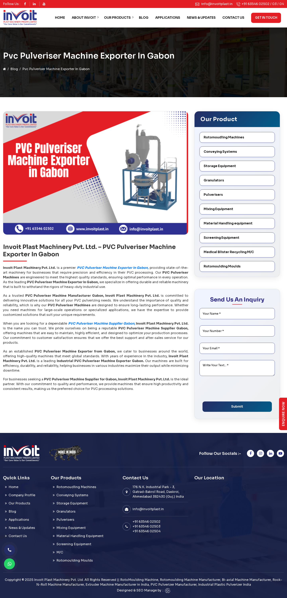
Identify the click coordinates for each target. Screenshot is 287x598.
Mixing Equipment (218, 209)
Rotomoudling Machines (224, 137)
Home (60, 18)
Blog (143, 18)
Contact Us (233, 18)
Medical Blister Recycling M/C (229, 252)
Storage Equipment (220, 166)
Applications (167, 18)
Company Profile (22, 495)
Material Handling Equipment (79, 536)
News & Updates (201, 18)
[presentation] (232, 390)
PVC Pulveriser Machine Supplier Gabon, (101, 323)
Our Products (117, 18)
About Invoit (84, 18)
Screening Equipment (221, 238)
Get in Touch (266, 18)
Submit (237, 406)
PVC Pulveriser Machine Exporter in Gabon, (113, 268)
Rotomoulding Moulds (222, 266)
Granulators (214, 180)
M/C (59, 552)
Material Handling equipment (228, 223)
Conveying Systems (220, 152)
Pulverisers (213, 195)
